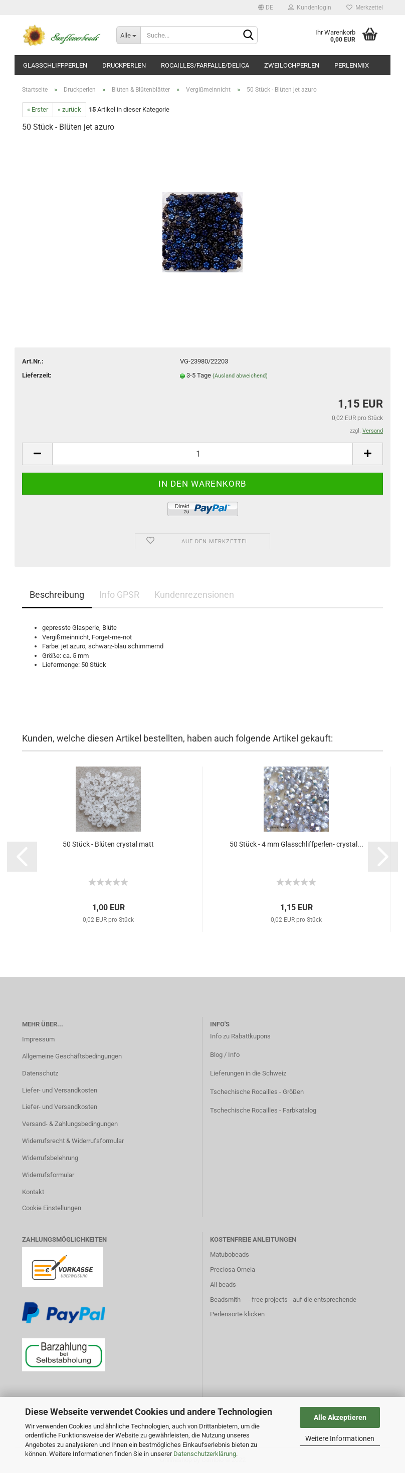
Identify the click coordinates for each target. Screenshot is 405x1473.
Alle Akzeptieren (340, 1417)
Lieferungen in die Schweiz (248, 1073)
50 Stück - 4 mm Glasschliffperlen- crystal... (296, 844)
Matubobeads (229, 1254)
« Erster (37, 109)
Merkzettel (364, 7)
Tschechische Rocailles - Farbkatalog (263, 1110)
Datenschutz (40, 1073)
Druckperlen (124, 65)
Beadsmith (225, 1299)
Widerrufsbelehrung (50, 1158)
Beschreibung (57, 594)
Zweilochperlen (291, 65)
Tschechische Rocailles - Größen (257, 1091)
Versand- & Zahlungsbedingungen (70, 1124)
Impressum (38, 1039)
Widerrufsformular (48, 1175)
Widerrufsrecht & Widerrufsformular (73, 1141)
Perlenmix (351, 65)
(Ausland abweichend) (240, 376)
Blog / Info (225, 1054)
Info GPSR (119, 594)
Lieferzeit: (37, 375)
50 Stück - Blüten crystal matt (108, 844)
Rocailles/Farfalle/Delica (205, 65)
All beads (223, 1284)
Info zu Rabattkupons (240, 1036)
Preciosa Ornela (232, 1269)
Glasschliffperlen (55, 65)
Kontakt (33, 1192)
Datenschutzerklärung (204, 1453)
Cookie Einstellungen (51, 1208)
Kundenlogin (309, 7)
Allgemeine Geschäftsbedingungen (72, 1056)
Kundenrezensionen (194, 594)
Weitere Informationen (339, 1438)
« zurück (69, 109)
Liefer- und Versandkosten (59, 1090)
